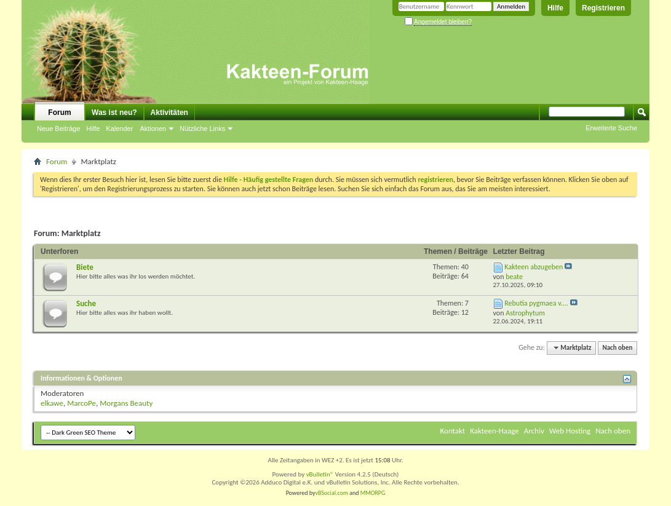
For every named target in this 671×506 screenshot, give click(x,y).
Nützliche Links (202, 128)
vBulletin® (320, 474)
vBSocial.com (333, 493)
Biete (84, 267)
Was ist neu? (114, 112)
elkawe (52, 403)
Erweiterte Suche (611, 128)
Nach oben (617, 348)
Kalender (119, 128)
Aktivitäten (169, 112)
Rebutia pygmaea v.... (536, 303)
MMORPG (373, 493)
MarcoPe (81, 403)
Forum (59, 112)
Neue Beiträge (58, 128)
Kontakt (453, 430)
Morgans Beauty (126, 403)
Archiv (534, 430)
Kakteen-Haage (494, 430)
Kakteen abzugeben (533, 267)
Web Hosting (569, 430)
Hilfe (555, 8)
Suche (86, 303)
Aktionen (153, 128)
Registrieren (603, 8)
